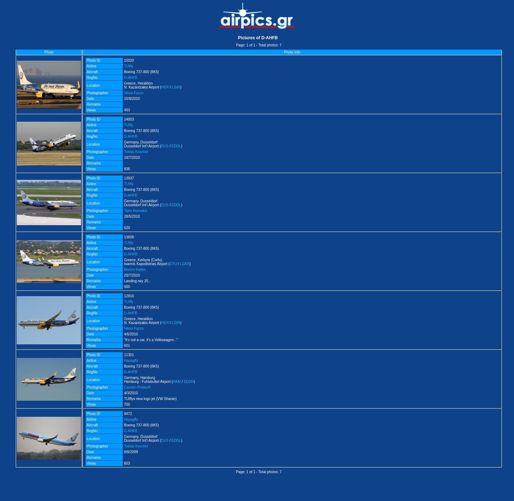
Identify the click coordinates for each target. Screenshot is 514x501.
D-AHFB (130, 78)
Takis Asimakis (135, 211)
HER (165, 87)
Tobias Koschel (136, 152)
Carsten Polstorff (137, 387)
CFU (173, 264)
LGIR (176, 87)
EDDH (189, 382)
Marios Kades (135, 270)
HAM (177, 382)
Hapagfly (131, 361)
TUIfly (128, 66)
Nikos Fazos (133, 93)
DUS (164, 146)
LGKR (185, 264)
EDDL (176, 146)
